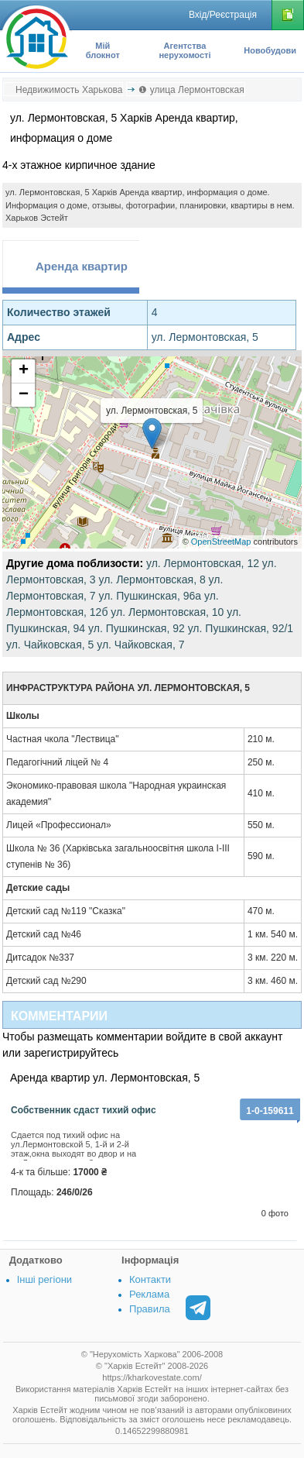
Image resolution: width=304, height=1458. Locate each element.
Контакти (150, 1279)
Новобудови (270, 50)
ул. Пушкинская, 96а (149, 596)
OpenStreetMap (221, 541)
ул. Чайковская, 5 (50, 644)
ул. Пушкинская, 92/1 (240, 628)
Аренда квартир (82, 266)
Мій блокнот (103, 50)
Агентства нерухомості (184, 50)
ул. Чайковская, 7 (140, 644)
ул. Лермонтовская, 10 (167, 612)
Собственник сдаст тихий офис (83, 1110)
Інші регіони (44, 1279)
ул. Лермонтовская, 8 (151, 579)
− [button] (24, 395)
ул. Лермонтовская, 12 (202, 563)
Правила (149, 1309)
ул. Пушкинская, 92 (136, 628)
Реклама (149, 1294)
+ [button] (24, 371)
